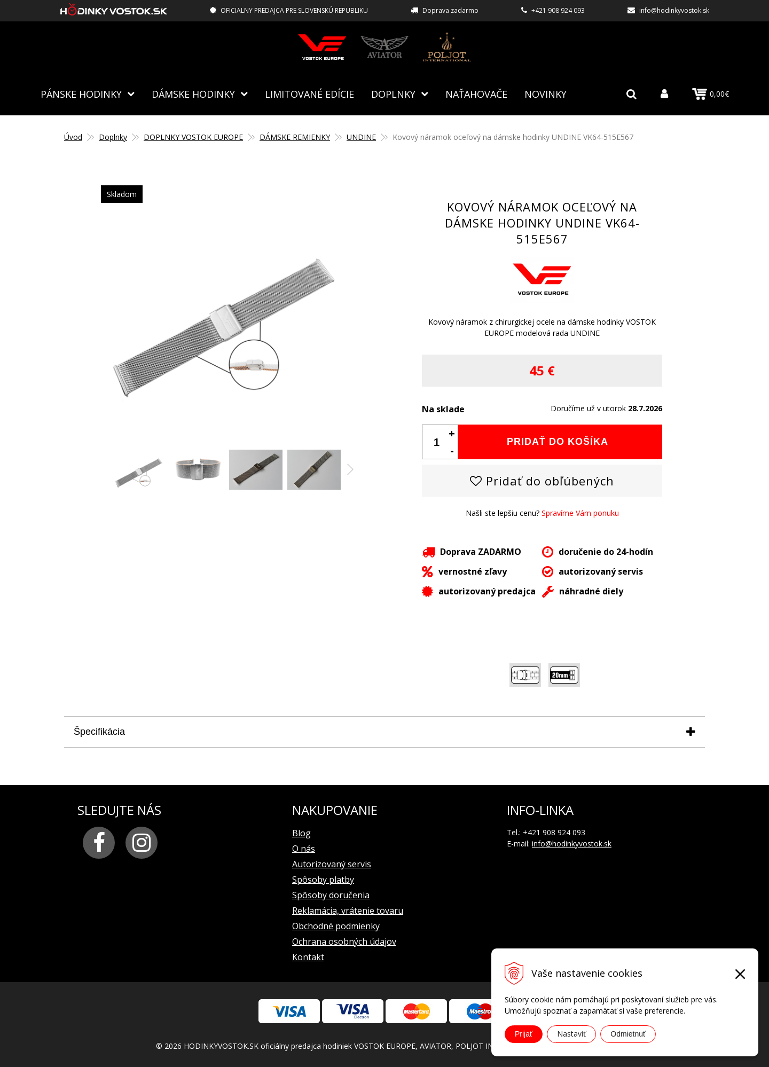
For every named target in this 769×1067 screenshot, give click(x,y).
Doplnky (393, 93)
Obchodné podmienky (336, 925)
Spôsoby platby (323, 879)
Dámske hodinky (193, 93)
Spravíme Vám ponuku (580, 512)
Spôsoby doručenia (331, 894)
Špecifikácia (99, 731)
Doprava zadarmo (450, 10)
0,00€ (710, 94)
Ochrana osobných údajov (344, 941)
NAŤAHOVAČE (476, 93)
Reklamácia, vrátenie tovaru (347, 910)
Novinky (545, 93)
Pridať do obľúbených (542, 480)
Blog (301, 832)
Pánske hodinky (81, 93)
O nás (303, 848)
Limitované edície (309, 93)
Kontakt (308, 956)
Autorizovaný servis (331, 863)
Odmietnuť (628, 1034)
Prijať (523, 1034)
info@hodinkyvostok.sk (674, 10)
